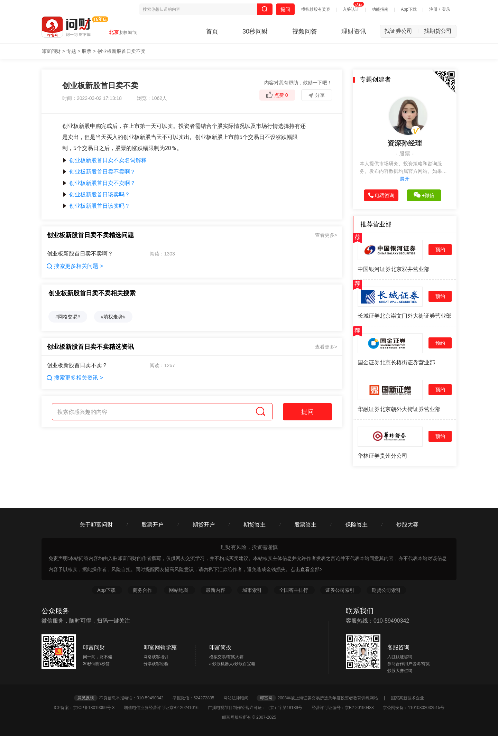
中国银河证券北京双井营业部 (394, 269)
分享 (316, 95)
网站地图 (179, 590)
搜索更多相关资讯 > (75, 378)
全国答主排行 (294, 590)
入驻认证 (351, 9)
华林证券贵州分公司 (382, 456)
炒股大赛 (407, 525)
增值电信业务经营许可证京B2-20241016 (165, 707)
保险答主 (356, 525)
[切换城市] (128, 32)
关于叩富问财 (96, 525)
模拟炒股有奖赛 (315, 9)
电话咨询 (381, 195)
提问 (285, 9)
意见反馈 (85, 698)
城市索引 (252, 590)
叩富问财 (51, 51)
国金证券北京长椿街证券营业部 (396, 362)
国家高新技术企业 (407, 698)
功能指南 (380, 9)
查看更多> (326, 235)
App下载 (408, 9)
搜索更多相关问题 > (75, 266)
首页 (212, 31)
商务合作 (142, 590)
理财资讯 (353, 31)
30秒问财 (255, 31)
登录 (446, 9)
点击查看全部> (306, 569)
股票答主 (305, 525)
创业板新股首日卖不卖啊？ (99, 172)
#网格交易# (67, 316)
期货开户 (204, 525)
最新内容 (216, 590)
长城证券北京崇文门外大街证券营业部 (405, 316)
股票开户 (152, 525)
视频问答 (304, 31)
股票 (86, 51)
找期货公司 (438, 31)
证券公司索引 (340, 590)
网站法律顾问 (239, 698)
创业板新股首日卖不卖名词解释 (104, 160)
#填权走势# (113, 316)
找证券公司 (402, 31)
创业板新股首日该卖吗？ (96, 194)
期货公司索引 (386, 590)
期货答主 (254, 525)
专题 (71, 51)
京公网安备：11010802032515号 (413, 707)
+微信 (424, 195)
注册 (433, 9)
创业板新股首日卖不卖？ (77, 365)
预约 (440, 249)
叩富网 (266, 698)
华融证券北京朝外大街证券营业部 (399, 409)
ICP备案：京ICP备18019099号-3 (88, 707)
